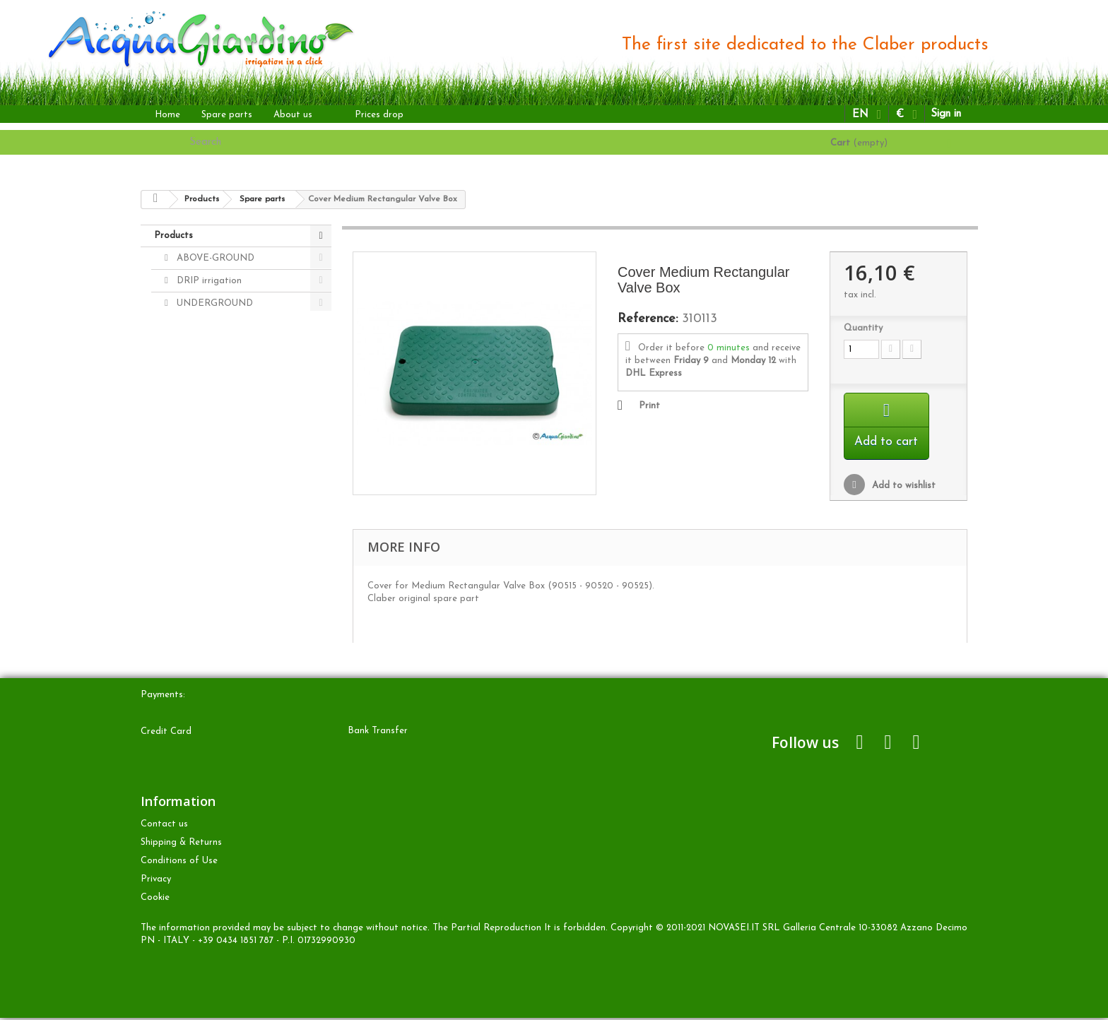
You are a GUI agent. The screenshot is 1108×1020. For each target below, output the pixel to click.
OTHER (192, 326)
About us (292, 114)
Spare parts (226, 114)
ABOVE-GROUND (214, 258)
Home (167, 114)
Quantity (863, 328)
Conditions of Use (179, 862)
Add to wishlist (902, 487)
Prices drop (379, 114)
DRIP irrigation (208, 280)
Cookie (155, 899)
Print (649, 405)
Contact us (164, 826)
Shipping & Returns (181, 844)
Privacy (156, 881)
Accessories (199, 371)
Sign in (946, 114)
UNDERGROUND (213, 303)
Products (173, 235)
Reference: (648, 319)
